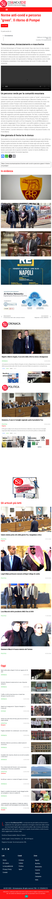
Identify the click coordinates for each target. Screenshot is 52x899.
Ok (26, 896)
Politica (4, 424)
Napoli (37, 860)
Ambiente (3, 773)
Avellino (37, 863)
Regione (4, 426)
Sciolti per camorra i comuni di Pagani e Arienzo (14, 779)
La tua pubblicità (8, 866)
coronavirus (8, 35)
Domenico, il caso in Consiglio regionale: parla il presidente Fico (22, 420)
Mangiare (3, 725)
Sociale (3, 711)
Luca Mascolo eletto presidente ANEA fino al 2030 (17, 611)
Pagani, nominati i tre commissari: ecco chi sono (14, 730)
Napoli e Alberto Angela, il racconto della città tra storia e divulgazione (25, 357)
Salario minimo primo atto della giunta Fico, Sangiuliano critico (21, 535)
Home (4, 860)
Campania (38, 876)
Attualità (3, 809)
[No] (49, 894)
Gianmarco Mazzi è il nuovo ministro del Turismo (16, 649)
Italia (36, 880)
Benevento (38, 867)
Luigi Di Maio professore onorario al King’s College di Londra (20, 574)
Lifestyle (4, 723)
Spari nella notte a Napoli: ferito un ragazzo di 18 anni (34, 375)
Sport (20, 869)
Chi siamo (6, 863)
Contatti (5, 872)
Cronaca (5, 361)
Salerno (37, 873)
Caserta (37, 870)
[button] (6, 9)
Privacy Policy (7, 869)
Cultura (4, 25)
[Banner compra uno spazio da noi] (26, 498)
